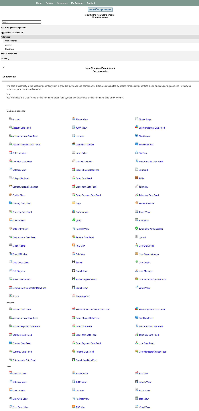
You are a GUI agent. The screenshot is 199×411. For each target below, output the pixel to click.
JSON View (12, 191)
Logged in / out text (16, 198)
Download (10, 397)
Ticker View (12, 324)
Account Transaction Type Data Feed (23, 115)
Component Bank (15, 89)
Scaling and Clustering (15, 59)
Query (10, 230)
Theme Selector (14, 317)
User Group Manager (16, 346)
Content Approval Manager (19, 137)
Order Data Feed (15, 212)
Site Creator (13, 281)
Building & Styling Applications (18, 49)
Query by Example (15, 238)
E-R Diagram (13, 173)
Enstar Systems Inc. (99, 407)
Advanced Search (13, 383)
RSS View (12, 249)
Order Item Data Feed (17, 216)
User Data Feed (14, 339)
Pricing (49, 3)
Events (8, 63)
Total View (12, 328)
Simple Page (13, 274)
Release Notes (12, 401)
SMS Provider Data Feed (18, 295)
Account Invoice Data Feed (19, 104)
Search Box (12, 259)
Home (39, 3)
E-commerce (11, 70)
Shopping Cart (14, 270)
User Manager (14, 350)
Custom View (13, 151)
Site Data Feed (14, 285)
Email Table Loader (16, 176)
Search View (13, 267)
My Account (77, 3)
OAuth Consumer (15, 205)
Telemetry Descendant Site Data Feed (23, 314)
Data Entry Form (14, 155)
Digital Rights (13, 162)
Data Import (12, 158)
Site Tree (11, 292)
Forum (10, 183)
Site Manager (13, 288)
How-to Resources (13, 372)
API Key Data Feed (16, 118)
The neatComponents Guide (17, 34)
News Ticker (13, 202)
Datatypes (10, 364)
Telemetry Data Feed (16, 310)
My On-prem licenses (14, 394)
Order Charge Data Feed (18, 209)
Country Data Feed (15, 144)
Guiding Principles (13, 379)
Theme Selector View (16, 321)
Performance (13, 227)
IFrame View (13, 187)
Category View (14, 129)
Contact (91, 3)
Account (11, 97)
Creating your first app (15, 45)
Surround (11, 299)
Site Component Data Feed (19, 277)
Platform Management (15, 37)
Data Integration (12, 52)
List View (11, 194)
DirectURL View (14, 165)
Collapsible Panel (15, 133)
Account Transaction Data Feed (21, 111)
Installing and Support (15, 390)
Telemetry (12, 306)
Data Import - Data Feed (64, 196)
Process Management (15, 56)
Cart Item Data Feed (16, 126)
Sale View (12, 252)
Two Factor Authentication (18, 332)
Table (10, 303)
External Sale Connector (18, 180)
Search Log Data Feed (17, 263)
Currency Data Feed (16, 147)
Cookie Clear (13, 140)
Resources (62, 3)
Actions (9, 360)
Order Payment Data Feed (19, 220)
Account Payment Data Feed (20, 108)
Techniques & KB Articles (16, 375)
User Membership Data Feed (20, 353)
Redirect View (13, 241)
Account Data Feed (16, 100)
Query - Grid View (15, 234)
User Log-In (12, 342)
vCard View (12, 357)
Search (11, 256)
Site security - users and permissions (21, 74)
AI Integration (11, 67)
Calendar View (14, 122)
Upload (11, 335)
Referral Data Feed (16, 245)
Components (11, 82)
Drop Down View (15, 169)
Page (10, 223)
